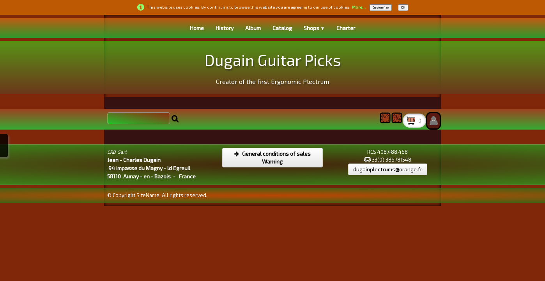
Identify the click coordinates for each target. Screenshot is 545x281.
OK (403, 7)
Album (253, 28)
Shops (314, 28)
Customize (381, 7)
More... (359, 7)
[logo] (273, 66)
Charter (345, 28)
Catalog (282, 28)
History (225, 28)
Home (197, 28)
